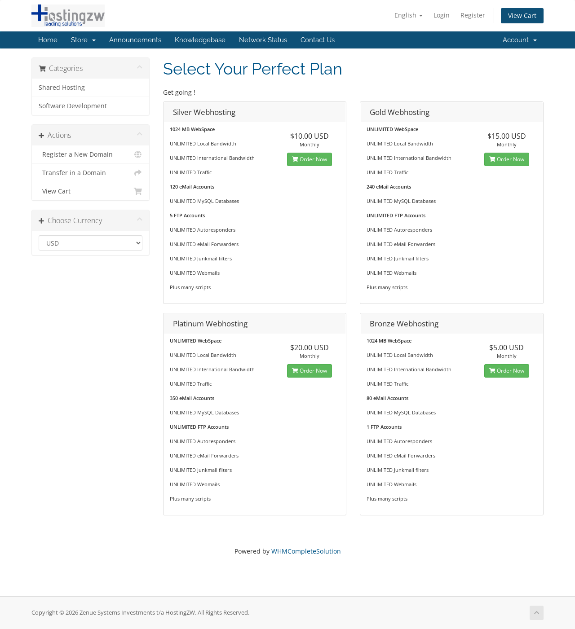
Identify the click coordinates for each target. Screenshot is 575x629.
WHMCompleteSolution (306, 551)
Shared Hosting (62, 88)
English (408, 15)
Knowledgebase (200, 40)
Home (48, 40)
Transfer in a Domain (90, 172)
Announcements (135, 40)
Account (520, 40)
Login (441, 15)
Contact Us (318, 40)
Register (472, 15)
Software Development (73, 106)
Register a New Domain (90, 154)
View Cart (522, 15)
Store (83, 40)
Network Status (263, 40)
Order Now (309, 159)
